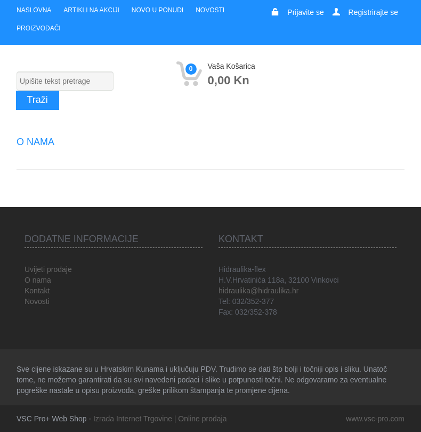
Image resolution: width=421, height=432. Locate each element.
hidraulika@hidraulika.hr (258, 290)
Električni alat (58, 120)
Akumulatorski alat (151, 120)
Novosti (210, 10)
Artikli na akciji (91, 10)
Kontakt (37, 290)
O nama (38, 280)
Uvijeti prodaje (48, 269)
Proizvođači (39, 28)
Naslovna (34, 10)
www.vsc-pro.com (375, 418)
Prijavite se (305, 12)
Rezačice (231, 120)
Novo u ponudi (157, 10)
